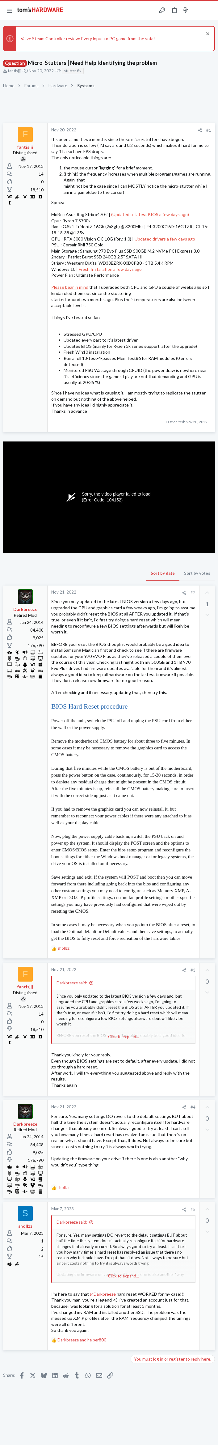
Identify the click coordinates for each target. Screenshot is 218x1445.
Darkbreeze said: (72, 982)
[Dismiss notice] (207, 34)
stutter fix (73, 70)
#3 (193, 970)
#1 (208, 130)
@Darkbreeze (103, 1294)
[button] (9, 10)
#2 (193, 592)
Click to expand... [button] (123, 1036)
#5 (193, 1209)
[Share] (200, 130)
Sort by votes (197, 573)
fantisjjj (14, 70)
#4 (193, 1107)
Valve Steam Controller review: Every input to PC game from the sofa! (88, 38)
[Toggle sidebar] (197, 10)
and (81, 1339)
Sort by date (163, 573)
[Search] (209, 10)
